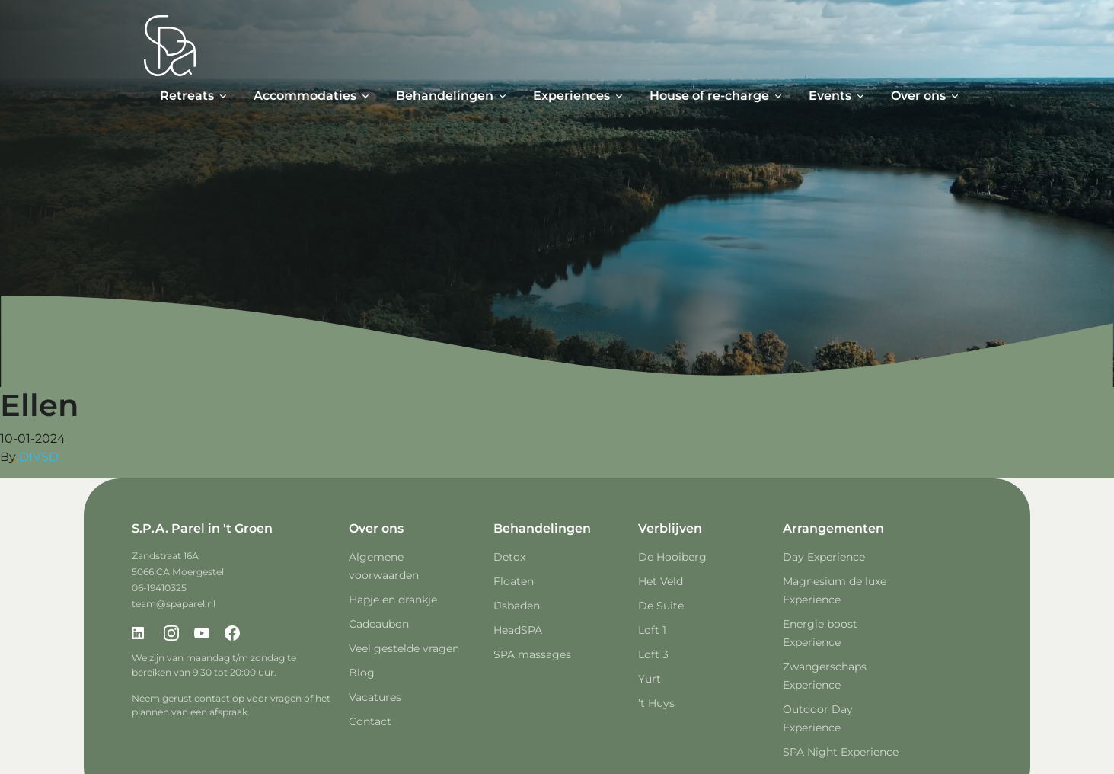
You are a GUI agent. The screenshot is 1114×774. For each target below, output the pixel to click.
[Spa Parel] (170, 45)
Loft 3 (653, 654)
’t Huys (656, 703)
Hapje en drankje (393, 599)
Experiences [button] (571, 95)
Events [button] (830, 95)
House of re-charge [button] (709, 95)
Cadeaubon (379, 624)
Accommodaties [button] (305, 95)
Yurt (649, 679)
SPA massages (532, 654)
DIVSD (39, 456)
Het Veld (660, 581)
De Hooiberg (672, 557)
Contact (370, 721)
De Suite (661, 605)
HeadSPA (517, 630)
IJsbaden (516, 605)
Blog (362, 673)
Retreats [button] (187, 95)
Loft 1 (652, 630)
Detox (509, 557)
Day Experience (824, 557)
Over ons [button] (918, 95)
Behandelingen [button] (444, 95)
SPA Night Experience (841, 752)
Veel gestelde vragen (404, 648)
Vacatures (375, 697)
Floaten (513, 581)
